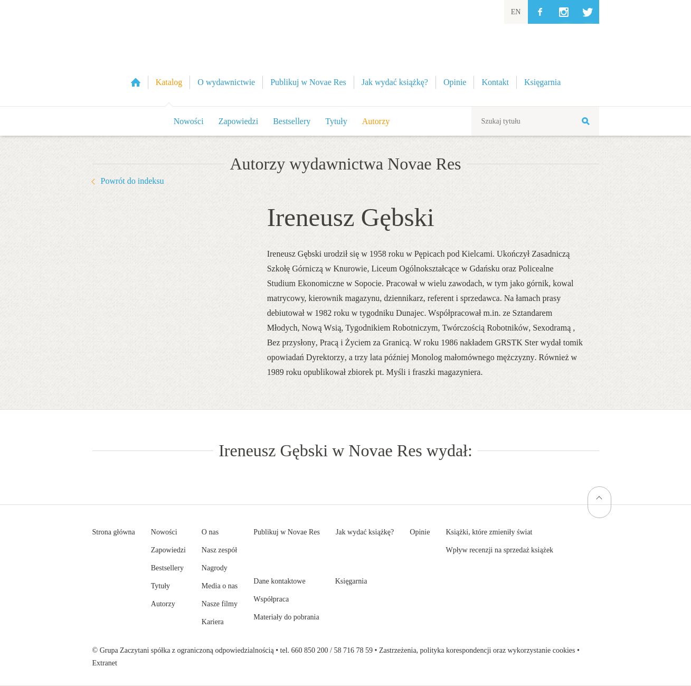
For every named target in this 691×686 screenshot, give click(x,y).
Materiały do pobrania (286, 617)
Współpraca (271, 599)
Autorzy (376, 121)
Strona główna (113, 532)
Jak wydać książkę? (365, 532)
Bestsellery (291, 121)
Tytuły (336, 121)
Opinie (420, 532)
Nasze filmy (220, 604)
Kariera (213, 622)
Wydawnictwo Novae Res (345, 53)
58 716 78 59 (353, 650)
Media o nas (220, 586)
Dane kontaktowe (279, 581)
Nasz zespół (219, 550)
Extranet (104, 663)
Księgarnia (351, 581)
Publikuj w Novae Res (286, 532)
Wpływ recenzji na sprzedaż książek (499, 550)
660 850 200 (309, 650)
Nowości (189, 121)
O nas (210, 532)
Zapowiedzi (239, 121)
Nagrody (215, 568)
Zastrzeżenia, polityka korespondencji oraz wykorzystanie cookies (477, 650)
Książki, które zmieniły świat (489, 532)
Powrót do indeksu (132, 180)
